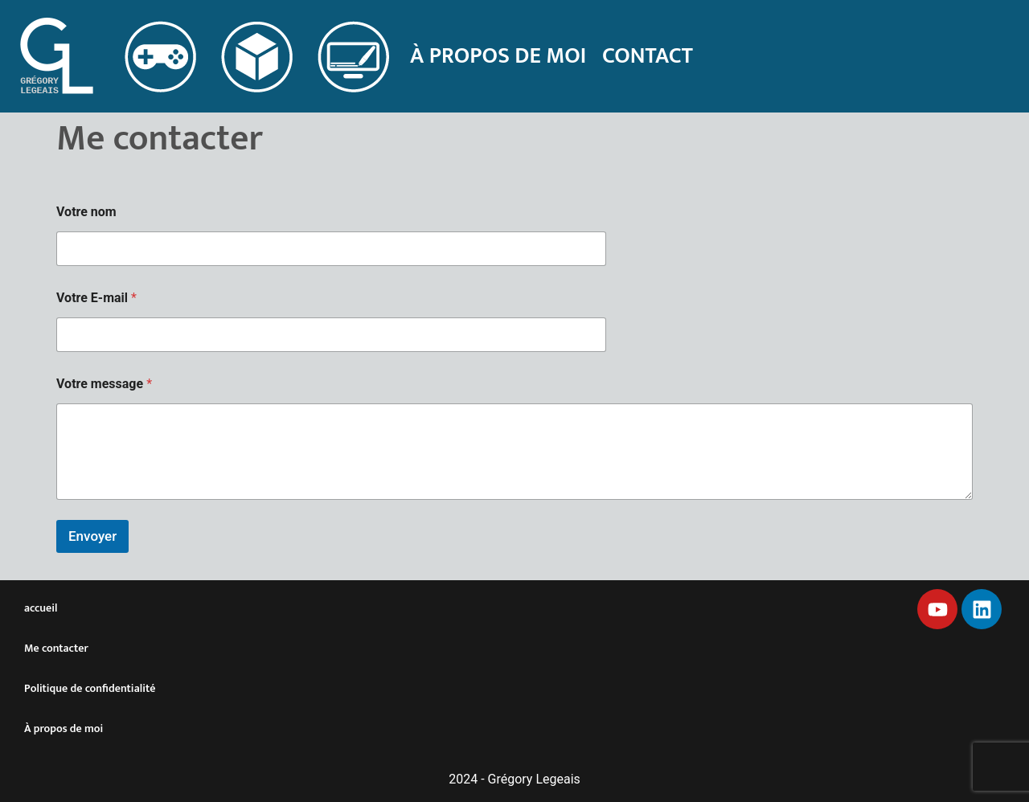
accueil (40, 608)
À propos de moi (498, 56)
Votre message (104, 383)
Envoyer (92, 536)
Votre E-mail (96, 297)
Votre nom (86, 211)
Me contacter (56, 648)
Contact (647, 56)
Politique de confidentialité (89, 688)
